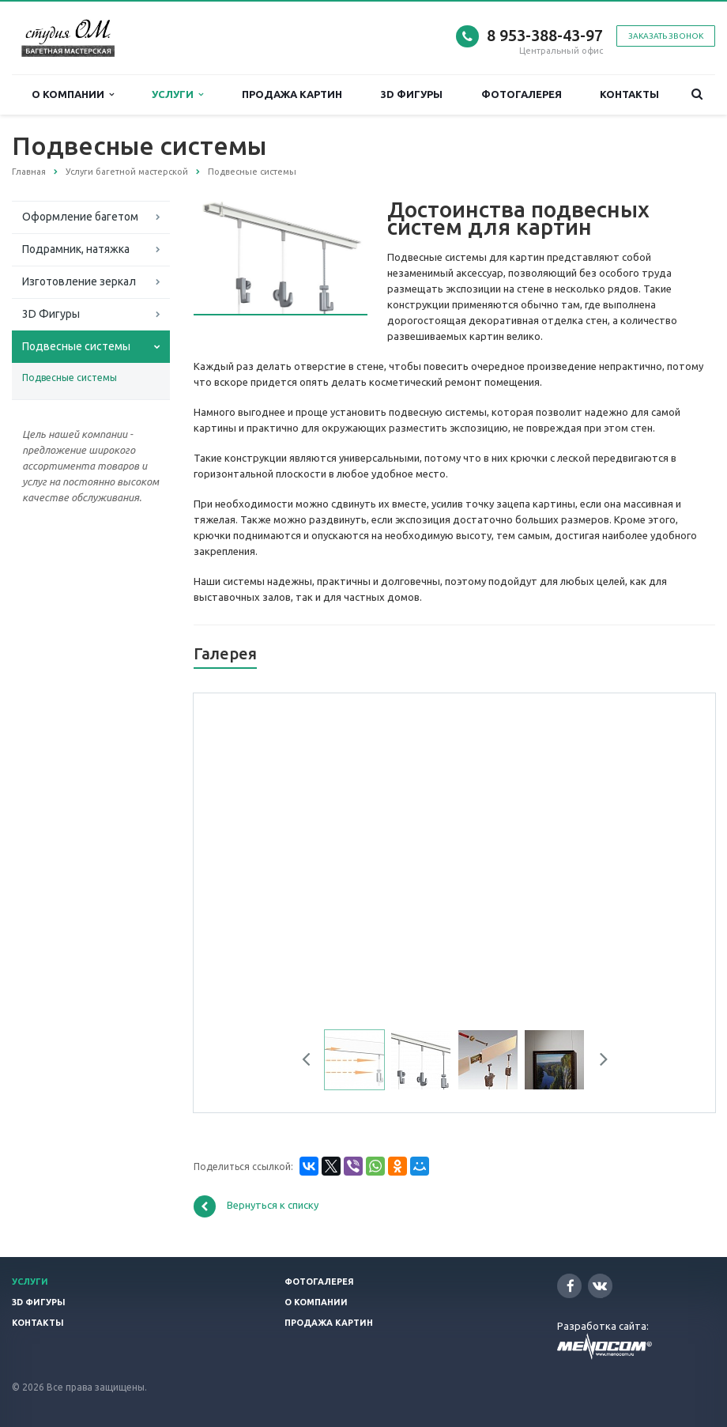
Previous (312, 1061)
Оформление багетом (80, 216)
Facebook (570, 1286)
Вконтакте (600, 1285)
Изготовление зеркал (79, 281)
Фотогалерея (521, 94)
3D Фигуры (51, 314)
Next (598, 1061)
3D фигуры (412, 94)
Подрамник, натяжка (76, 249)
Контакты (629, 94)
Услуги (177, 94)
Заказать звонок (665, 36)
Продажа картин (292, 94)
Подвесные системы (76, 346)
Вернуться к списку (256, 1206)
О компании (73, 94)
